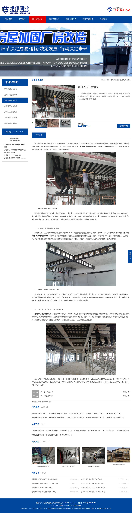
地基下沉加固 (61, 508)
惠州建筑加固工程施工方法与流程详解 (44, 479)
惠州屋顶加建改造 (47, 396)
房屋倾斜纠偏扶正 (87, 508)
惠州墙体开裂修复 (47, 392)
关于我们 (21, 19)
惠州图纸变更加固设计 (113, 413)
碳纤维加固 (95, 508)
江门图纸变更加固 (123, 431)
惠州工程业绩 (88, 19)
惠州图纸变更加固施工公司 (58, 413)
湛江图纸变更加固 (38, 435)
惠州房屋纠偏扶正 (10, 118)
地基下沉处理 (69, 508)
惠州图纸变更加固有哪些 (57, 418)
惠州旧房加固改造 (10, 89)
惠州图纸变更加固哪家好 (76, 418)
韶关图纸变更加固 (52, 431)
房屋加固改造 (38, 508)
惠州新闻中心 (54, 19)
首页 (108, 80)
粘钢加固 (101, 508)
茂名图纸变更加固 (52, 435)
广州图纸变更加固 (38, 431)
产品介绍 (38, 135)
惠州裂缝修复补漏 (10, 123)
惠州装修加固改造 (10, 100)
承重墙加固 (53, 508)
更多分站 (127, 2)
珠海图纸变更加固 (80, 431)
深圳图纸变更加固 (66, 431)
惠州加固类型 (37, 19)
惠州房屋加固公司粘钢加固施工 (42, 487)
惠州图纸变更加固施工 (39, 413)
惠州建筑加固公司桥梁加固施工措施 (93, 492)
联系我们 (117, 2)
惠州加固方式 (71, 19)
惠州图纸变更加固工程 (39, 418)
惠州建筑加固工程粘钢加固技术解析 (93, 483)
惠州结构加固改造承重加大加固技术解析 (45, 483)
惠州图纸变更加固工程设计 (95, 413)
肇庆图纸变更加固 (66, 435)
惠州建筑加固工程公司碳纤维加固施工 (94, 487)
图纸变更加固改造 (45, 402)
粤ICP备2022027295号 (89, 503)
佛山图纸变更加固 (108, 431)
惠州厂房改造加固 (10, 95)
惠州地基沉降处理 (10, 112)
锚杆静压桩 (108, 508)
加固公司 (31, 508)
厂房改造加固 (46, 508)
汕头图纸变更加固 (94, 431)
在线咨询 (124, 126)
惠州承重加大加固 (10, 106)
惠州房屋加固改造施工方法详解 (91, 479)
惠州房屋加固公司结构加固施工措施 (44, 492)
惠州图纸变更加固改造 (76, 413)
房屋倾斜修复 (77, 508)
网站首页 (8, 19)
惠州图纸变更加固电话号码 (115, 418)
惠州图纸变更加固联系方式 (95, 418)
